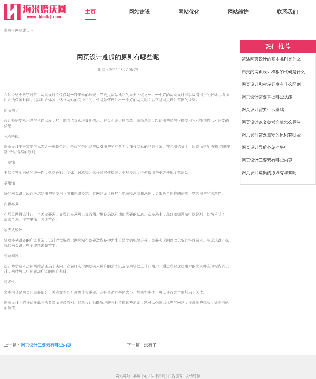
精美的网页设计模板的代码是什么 (273, 71)
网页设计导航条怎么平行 (265, 147)
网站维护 (238, 12)
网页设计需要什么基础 (263, 109)
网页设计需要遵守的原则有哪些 (271, 134)
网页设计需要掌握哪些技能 (267, 96)
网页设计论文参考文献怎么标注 (271, 122)
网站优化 (188, 12)
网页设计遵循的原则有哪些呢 (269, 172)
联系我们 (287, 12)
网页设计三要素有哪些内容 (46, 344)
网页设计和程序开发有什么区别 (271, 84)
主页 (90, 12)
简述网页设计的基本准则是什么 (271, 59)
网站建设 (139, 12)
